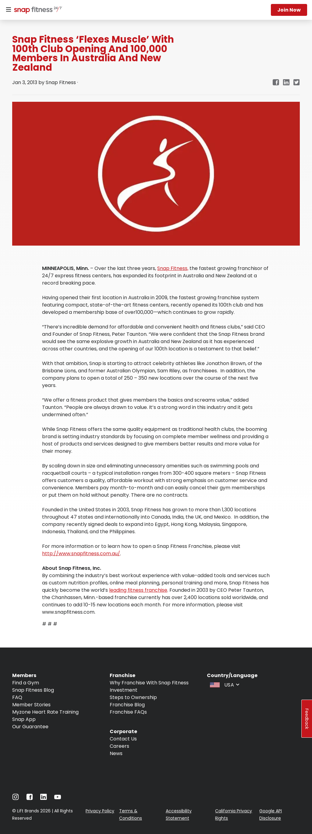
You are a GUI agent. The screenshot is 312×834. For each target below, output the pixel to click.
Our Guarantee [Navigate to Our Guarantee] (30, 726)
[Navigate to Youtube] (57, 798)
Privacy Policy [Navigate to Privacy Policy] (100, 811)
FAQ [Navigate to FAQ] (17, 697)
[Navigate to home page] (37, 11)
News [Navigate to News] (116, 753)
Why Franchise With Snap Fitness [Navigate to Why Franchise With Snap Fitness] (149, 682)
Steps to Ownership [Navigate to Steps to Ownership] (133, 697)
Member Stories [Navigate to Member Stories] (31, 704)
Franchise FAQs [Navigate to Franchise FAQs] (128, 711)
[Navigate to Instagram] (15, 798)
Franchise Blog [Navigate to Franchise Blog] (127, 704)
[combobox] (224, 684)
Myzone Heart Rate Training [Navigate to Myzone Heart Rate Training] (45, 711)
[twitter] (296, 82)
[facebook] (275, 82)
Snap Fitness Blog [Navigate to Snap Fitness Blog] (33, 690)
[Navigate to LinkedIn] (43, 798)
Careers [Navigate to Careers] (119, 746)
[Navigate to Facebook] (29, 798)
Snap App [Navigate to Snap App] (24, 719)
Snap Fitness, (172, 268)
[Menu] (8, 9)
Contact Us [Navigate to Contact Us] (123, 738)
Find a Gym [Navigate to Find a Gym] (25, 682)
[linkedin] (286, 82)
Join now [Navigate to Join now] (289, 9)
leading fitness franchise (138, 590)
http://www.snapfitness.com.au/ (81, 553)
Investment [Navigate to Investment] (123, 690)
